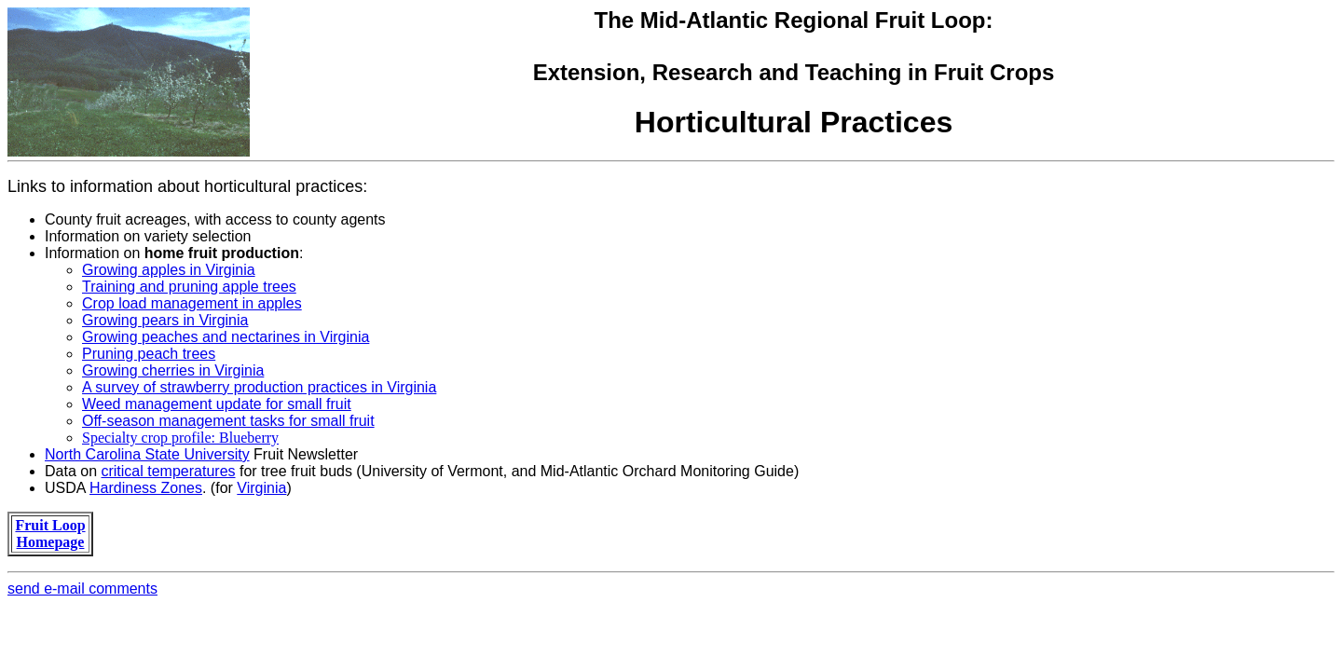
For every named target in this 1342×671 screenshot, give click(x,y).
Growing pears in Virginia (165, 320)
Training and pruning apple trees (189, 286)
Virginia (261, 488)
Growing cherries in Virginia (173, 370)
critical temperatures (168, 471)
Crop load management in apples (192, 303)
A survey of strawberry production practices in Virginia (259, 387)
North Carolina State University (147, 454)
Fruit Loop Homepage (50, 533)
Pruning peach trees (148, 354)
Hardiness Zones (145, 488)
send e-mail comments (82, 588)
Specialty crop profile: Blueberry (180, 437)
